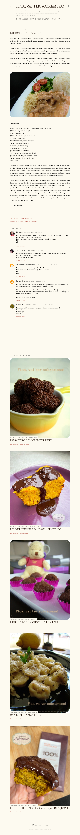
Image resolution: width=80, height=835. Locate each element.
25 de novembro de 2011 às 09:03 (35, 281)
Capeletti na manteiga (25, 715)
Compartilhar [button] (14, 218)
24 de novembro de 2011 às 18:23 (35, 250)
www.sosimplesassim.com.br (26, 265)
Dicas (54, 19)
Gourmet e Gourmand (24, 305)
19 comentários (24, 444)
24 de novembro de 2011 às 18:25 (47, 265)
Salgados (46, 19)
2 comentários (24, 533)
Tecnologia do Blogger (40, 825)
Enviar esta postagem (26, 218)
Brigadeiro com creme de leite (31, 440)
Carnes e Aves (22, 221)
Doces (38, 19)
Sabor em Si (20, 250)
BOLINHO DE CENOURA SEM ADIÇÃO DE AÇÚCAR (39, 808)
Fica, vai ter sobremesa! (40, 6)
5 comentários (24, 812)
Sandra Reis (20, 281)
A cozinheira (28, 19)
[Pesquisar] (69, 6)
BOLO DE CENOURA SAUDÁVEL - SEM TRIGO (35, 529)
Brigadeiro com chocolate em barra (35, 622)
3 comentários (24, 719)
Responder (20, 246)
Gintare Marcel (46, 829)
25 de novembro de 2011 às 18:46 (42, 305)
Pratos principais (31, 221)
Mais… (60, 19)
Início (18, 19)
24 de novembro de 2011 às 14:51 (33, 232)
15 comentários (24, 626)
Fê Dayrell (20, 232)
